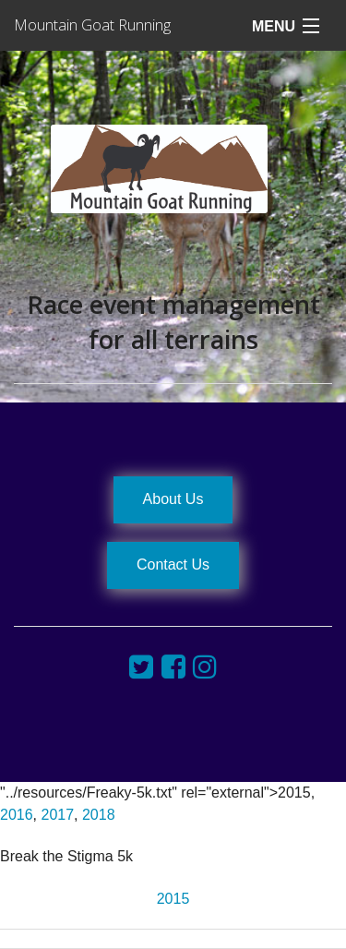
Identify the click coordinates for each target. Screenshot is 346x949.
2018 (98, 815)
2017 (57, 815)
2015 (173, 899)
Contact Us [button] (173, 564)
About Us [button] (173, 499)
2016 (16, 815)
